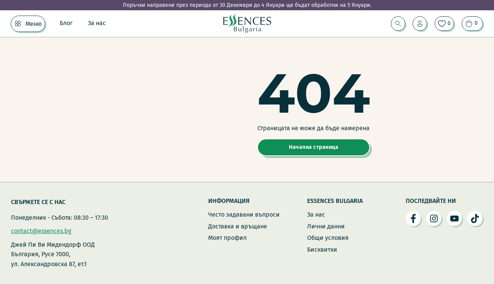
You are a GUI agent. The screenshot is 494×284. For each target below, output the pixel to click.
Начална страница (313, 147)
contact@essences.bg (41, 231)
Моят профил (227, 237)
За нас (97, 23)
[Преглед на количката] (472, 23)
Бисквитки (322, 249)
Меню (33, 23)
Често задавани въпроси (244, 214)
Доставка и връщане (237, 226)
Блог (66, 23)
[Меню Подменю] (18, 23)
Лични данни (326, 226)
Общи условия (328, 237)
